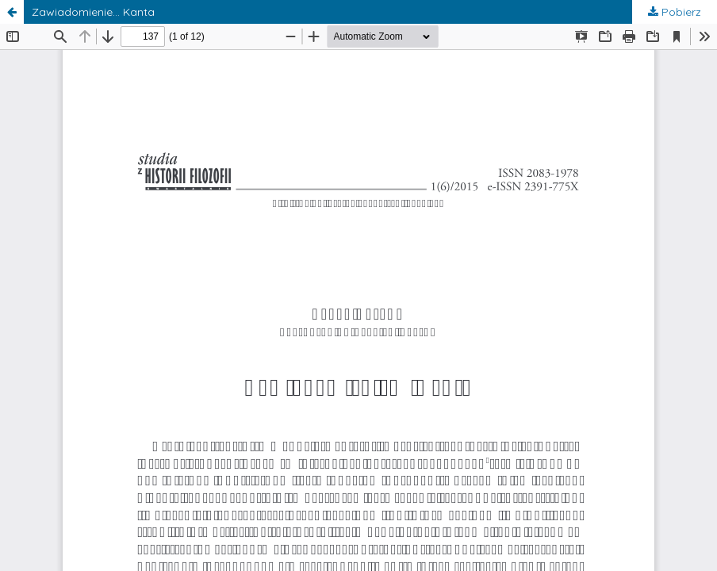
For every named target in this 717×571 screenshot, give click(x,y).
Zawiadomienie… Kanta (93, 12)
